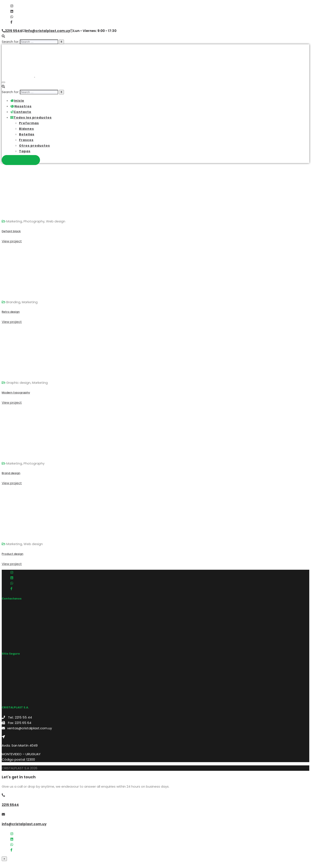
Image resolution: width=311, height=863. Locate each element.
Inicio (17, 100)
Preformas (29, 123)
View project (12, 241)
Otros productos (34, 145)
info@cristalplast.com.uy (24, 824)
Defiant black (11, 231)
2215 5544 (10, 805)
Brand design (11, 473)
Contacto (20, 112)
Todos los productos (31, 117)
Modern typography (16, 392)
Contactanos (21, 160)
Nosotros (21, 106)
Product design (12, 554)
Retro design (11, 312)
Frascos (26, 140)
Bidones (26, 129)
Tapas (24, 151)
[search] (39, 42)
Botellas (26, 134)
